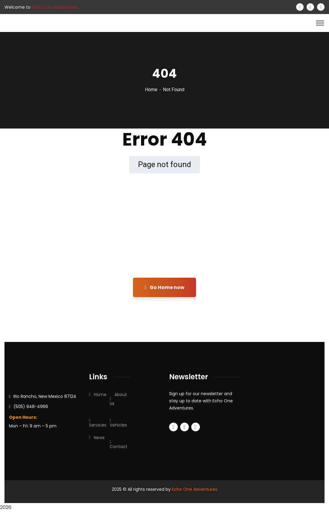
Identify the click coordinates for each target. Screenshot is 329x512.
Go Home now (164, 287)
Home (151, 89)
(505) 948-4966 (30, 406)
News (99, 438)
